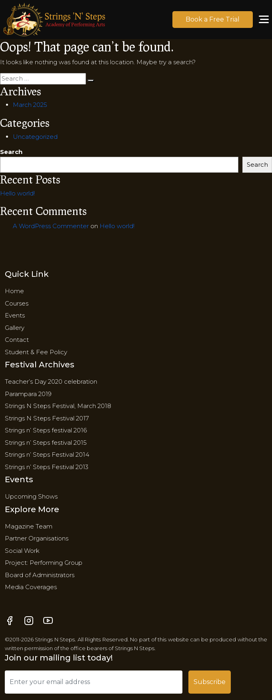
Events (15, 315)
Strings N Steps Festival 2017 (47, 418)
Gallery (14, 327)
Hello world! (17, 193)
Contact (17, 339)
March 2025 (30, 104)
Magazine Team (28, 526)
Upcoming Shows (31, 496)
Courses (16, 303)
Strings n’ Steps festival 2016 (46, 430)
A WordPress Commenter (51, 226)
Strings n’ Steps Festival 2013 (46, 467)
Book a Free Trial (213, 19)
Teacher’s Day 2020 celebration (51, 381)
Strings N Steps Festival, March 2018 (58, 406)
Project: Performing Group (43, 562)
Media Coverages (31, 587)
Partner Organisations (36, 538)
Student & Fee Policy (36, 352)
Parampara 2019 (28, 394)
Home (14, 291)
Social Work (22, 550)
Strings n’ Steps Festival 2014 (47, 454)
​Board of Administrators (39, 575)
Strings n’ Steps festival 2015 (46, 442)
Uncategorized (35, 136)
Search (11, 152)
